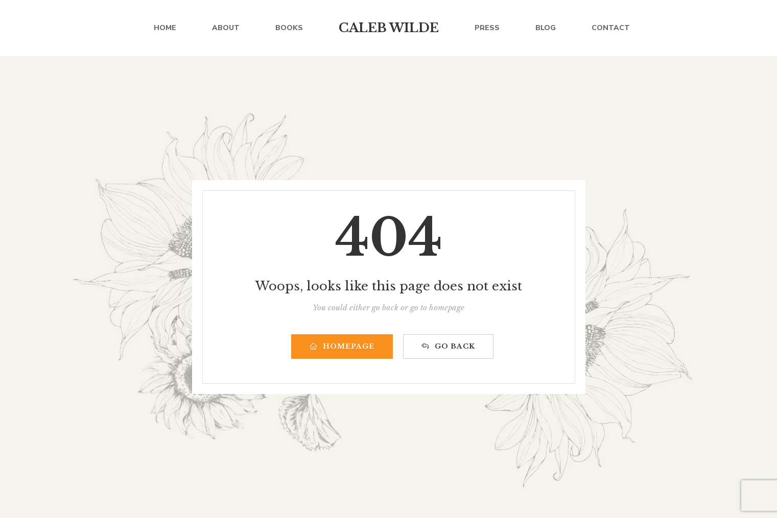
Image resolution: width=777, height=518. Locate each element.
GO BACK (448, 346)
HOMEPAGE (342, 346)
